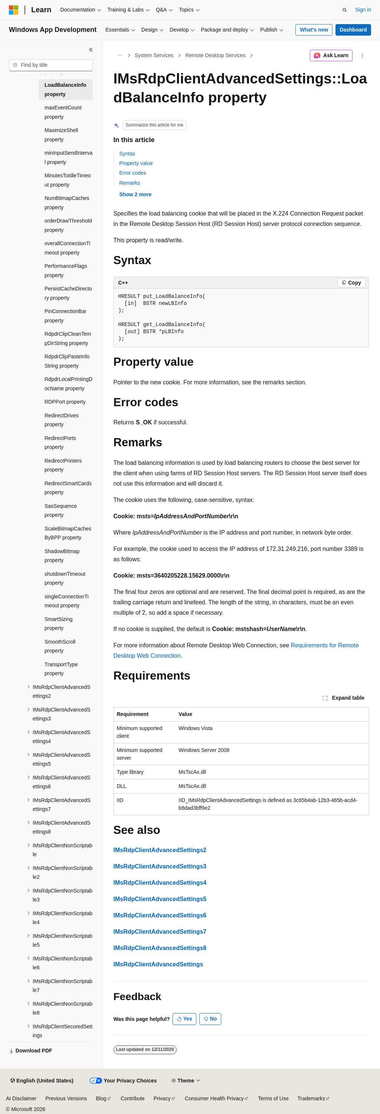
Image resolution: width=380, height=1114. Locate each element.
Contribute (133, 1098)
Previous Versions (66, 1098)
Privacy (162, 1098)
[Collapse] (91, 49)
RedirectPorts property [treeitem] (60, 442)
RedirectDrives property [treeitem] (62, 420)
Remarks (129, 183)
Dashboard (353, 30)
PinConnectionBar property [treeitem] (65, 315)
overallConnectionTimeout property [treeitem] (67, 248)
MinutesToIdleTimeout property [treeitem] (68, 180)
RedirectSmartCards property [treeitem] (68, 488)
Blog (101, 1098)
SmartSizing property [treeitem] (58, 623)
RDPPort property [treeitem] (65, 402)
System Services (154, 55)
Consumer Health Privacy (214, 1098)
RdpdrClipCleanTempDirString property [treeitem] (68, 338)
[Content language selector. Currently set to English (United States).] (42, 1081)
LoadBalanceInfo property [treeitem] (65, 89)
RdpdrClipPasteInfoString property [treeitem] (67, 361)
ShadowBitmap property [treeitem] (62, 555)
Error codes (132, 173)
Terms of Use (273, 1098)
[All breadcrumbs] (120, 56)
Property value (136, 163)
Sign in (363, 10)
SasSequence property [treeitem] (61, 510)
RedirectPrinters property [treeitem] (63, 465)
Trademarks (311, 1098)
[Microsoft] (14, 10)
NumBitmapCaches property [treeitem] (67, 202)
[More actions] (362, 56)
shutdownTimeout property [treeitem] (65, 578)
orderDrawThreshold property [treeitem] (68, 225)
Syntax (127, 154)
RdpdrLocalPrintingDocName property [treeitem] (68, 383)
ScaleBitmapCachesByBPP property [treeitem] (68, 533)
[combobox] (51, 65)
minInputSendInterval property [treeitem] (68, 157)
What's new (314, 30)
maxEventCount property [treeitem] (63, 112)
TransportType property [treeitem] (61, 669)
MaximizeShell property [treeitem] (61, 134)
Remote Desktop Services (216, 55)
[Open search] (344, 10)
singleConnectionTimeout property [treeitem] (67, 601)
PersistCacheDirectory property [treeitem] (68, 293)
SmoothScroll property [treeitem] (60, 646)
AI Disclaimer (21, 1098)
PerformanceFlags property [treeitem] (66, 270)
